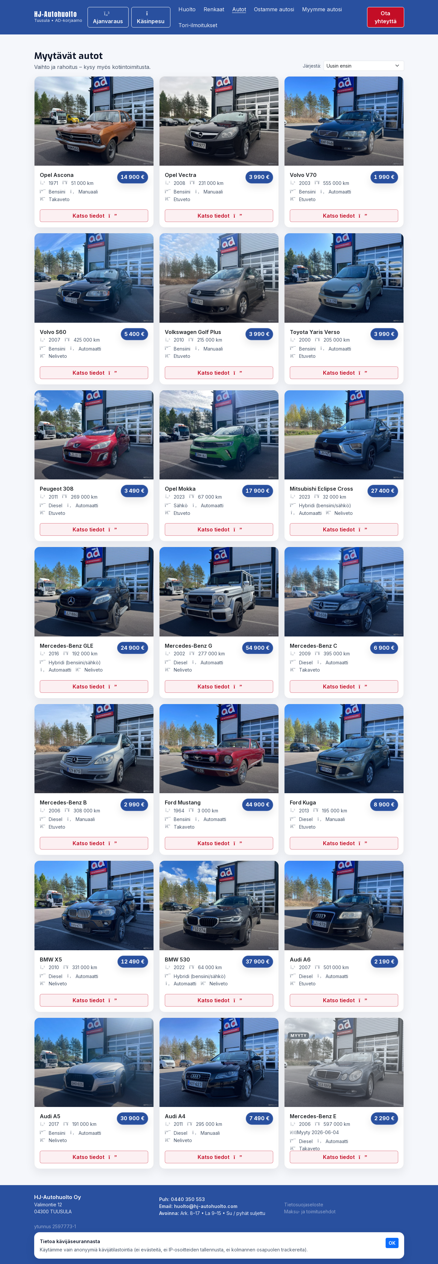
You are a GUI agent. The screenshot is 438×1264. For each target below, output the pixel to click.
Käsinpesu (150, 18)
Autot (239, 9)
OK (392, 1243)
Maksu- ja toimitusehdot (310, 1211)
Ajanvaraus (108, 18)
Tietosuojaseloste (303, 1204)
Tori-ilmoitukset (197, 25)
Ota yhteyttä (386, 17)
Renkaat (214, 9)
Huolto (187, 9)
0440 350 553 (188, 1199)
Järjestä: (312, 66)
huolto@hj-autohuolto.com (205, 1206)
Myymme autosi (322, 9)
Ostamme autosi (274, 9)
